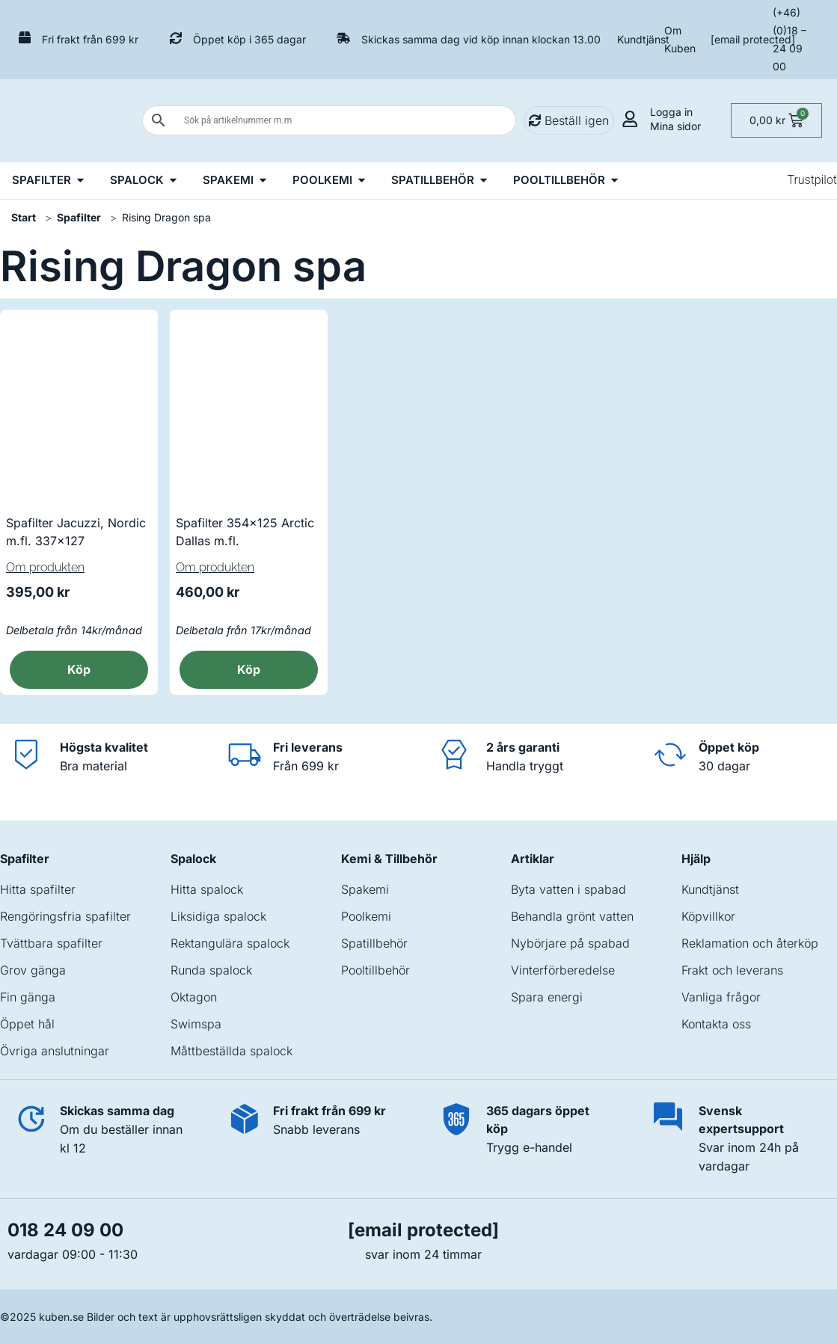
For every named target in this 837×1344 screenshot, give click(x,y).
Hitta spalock (207, 889)
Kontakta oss (716, 1023)
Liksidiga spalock (218, 916)
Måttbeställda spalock (231, 1050)
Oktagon (194, 996)
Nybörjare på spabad (570, 943)
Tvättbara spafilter (51, 943)
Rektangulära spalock (230, 943)
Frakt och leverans (732, 970)
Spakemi (365, 889)
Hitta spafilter (38, 889)
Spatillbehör (374, 943)
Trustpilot (812, 180)
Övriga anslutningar (54, 1050)
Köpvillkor (708, 916)
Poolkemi (366, 916)
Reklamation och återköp (749, 943)
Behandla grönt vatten (572, 916)
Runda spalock (211, 970)
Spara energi (547, 996)
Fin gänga (27, 996)
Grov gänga (33, 970)
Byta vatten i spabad (568, 889)
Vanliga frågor (721, 996)
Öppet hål (27, 1023)
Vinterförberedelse (563, 970)
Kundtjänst (643, 39)
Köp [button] (79, 669)
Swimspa (196, 1023)
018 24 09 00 (65, 1230)
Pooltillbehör (375, 970)
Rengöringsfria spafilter (65, 916)
